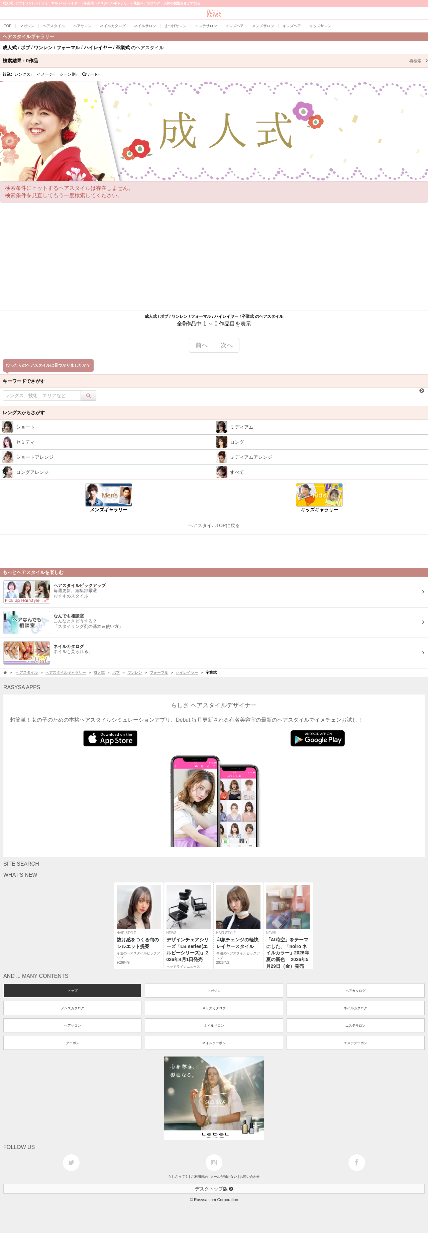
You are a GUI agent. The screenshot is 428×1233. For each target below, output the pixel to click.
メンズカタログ (72, 1008)
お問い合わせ (250, 1176)
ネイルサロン (214, 1025)
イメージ (46, 74)
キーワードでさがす (24, 381)
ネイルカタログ (355, 1008)
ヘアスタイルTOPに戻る (214, 525)
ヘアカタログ (355, 991)
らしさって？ (178, 1176)
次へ (227, 345)
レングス (23, 74)
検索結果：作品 (215, 60)
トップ (73, 991)
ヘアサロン (72, 1025)
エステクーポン (355, 1043)
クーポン (72, 1043)
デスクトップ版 (214, 1188)
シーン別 (69, 74)
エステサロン (355, 1025)
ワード (91, 74)
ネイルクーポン (214, 1043)
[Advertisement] (214, 263)
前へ (202, 345)
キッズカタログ (214, 1008)
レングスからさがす (24, 412)
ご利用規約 (199, 1176)
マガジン (214, 991)
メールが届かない (223, 1176)
